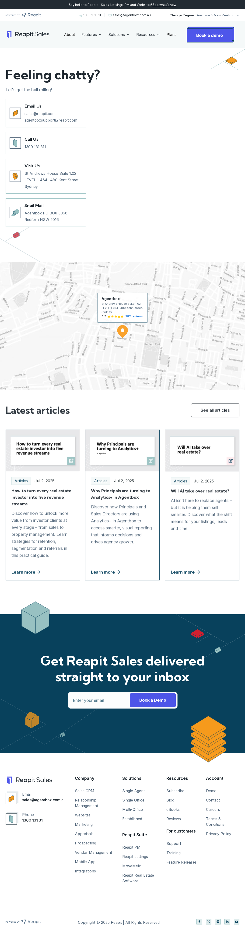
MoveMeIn (131, 866)
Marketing (84, 824)
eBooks (173, 809)
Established (132, 818)
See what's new (164, 5)
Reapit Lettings (135, 856)
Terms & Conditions (215, 821)
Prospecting (85, 843)
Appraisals (84, 833)
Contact (213, 800)
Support (173, 843)
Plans (171, 34)
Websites (83, 815)
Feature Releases (181, 862)
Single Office (133, 800)
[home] (27, 34)
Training (173, 852)
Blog (170, 800)
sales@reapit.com (40, 113)
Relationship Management (86, 803)
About (69, 34)
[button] (218, 15)
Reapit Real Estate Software (138, 878)
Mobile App (85, 861)
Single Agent (133, 790)
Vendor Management (93, 852)
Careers (213, 809)
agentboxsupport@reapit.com (50, 120)
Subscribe (175, 790)
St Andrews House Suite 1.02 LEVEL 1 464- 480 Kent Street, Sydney (52, 180)
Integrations (85, 871)
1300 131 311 (35, 146)
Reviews (173, 818)
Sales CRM (84, 790)
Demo (211, 790)
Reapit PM (131, 847)
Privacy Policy (218, 833)
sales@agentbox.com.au (44, 800)
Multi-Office (132, 809)
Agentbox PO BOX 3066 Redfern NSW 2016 (45, 216)
